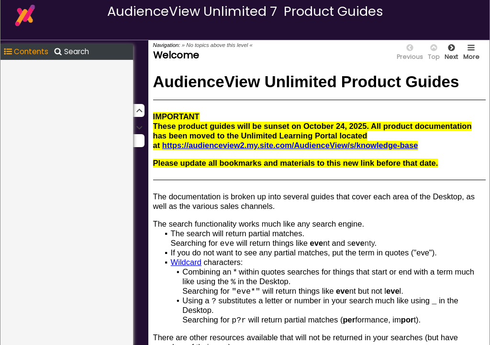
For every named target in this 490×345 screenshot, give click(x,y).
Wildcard (186, 262)
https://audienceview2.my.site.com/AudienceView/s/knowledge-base (290, 145)
